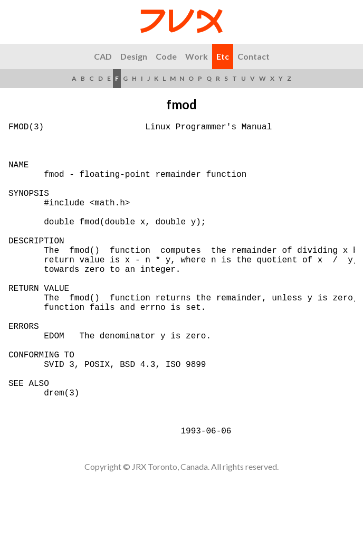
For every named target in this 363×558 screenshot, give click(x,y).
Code (166, 56)
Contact (253, 56)
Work (196, 56)
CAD (103, 56)
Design (133, 56)
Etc (222, 56)
